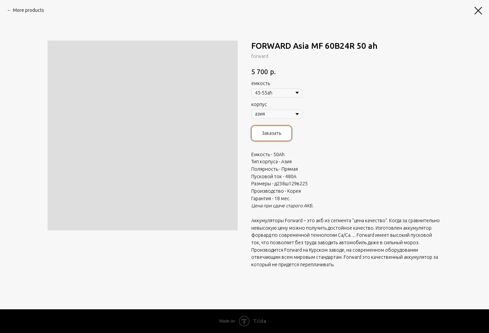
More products (28, 10)
